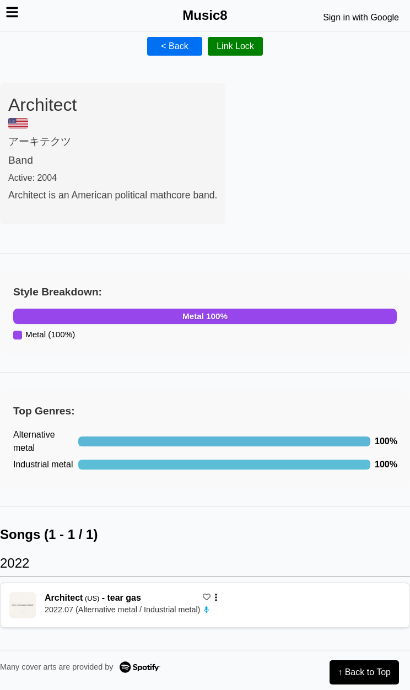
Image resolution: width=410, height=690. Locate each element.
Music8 (204, 15)
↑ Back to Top (364, 672)
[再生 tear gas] (22, 605)
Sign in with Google (361, 17)
